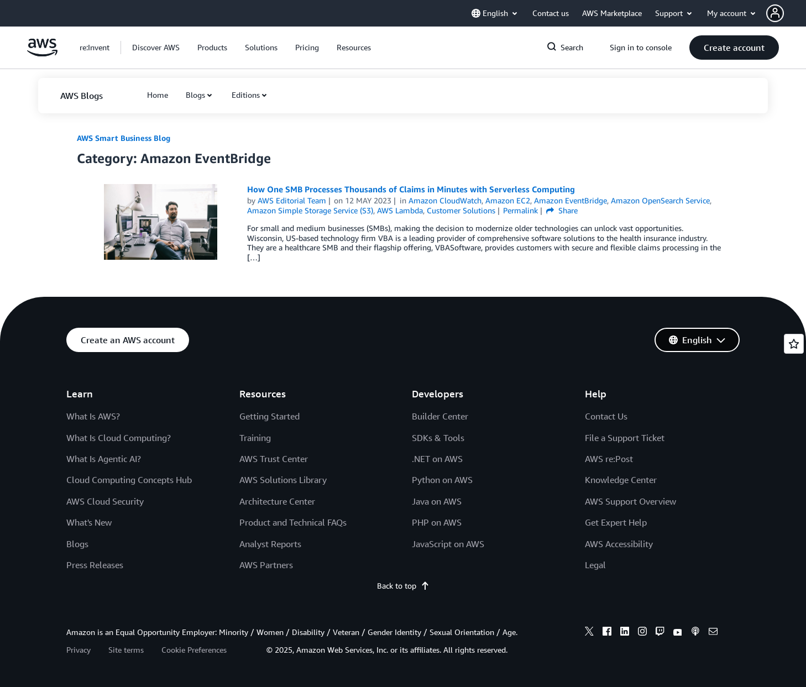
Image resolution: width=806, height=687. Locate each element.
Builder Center (440, 416)
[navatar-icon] (775, 13)
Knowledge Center (621, 479)
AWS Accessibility (619, 543)
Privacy (78, 649)
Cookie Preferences (194, 649)
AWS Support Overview (630, 501)
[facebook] (607, 633)
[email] (713, 633)
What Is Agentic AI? (103, 458)
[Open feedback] (794, 344)
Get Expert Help (616, 522)
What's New (89, 522)
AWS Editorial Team (292, 200)
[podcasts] (695, 633)
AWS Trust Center (273, 458)
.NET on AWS (437, 458)
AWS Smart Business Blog (123, 138)
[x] (589, 633)
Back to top (403, 585)
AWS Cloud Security (105, 501)
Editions (246, 94)
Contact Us (606, 416)
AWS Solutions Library (283, 479)
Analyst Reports (270, 543)
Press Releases (94, 564)
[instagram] (642, 633)
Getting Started (269, 416)
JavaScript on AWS (448, 543)
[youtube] (677, 633)
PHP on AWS (437, 522)
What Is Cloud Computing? (118, 437)
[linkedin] (624, 633)
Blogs (195, 94)
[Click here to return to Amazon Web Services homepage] (42, 53)
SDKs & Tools (438, 437)
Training (255, 437)
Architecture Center (277, 501)
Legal (595, 564)
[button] (786, 13)
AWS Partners (266, 564)
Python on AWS (442, 479)
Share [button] (562, 210)
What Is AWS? (93, 416)
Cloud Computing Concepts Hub (129, 479)
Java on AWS (437, 501)
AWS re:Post (609, 458)
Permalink (520, 210)
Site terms (126, 649)
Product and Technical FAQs (293, 522)
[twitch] (660, 633)
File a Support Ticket (624, 437)
